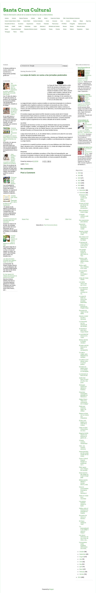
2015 (79, 185)
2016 (79, 183)
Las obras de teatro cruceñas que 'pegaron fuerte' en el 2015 (9, 260)
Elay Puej (88, 21)
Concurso (54, 21)
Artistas (33, 18)
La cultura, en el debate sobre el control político (83, 362)
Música (72, 26)
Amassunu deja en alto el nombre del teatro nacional (83, 198)
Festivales (46, 23)
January (81, 574)
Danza (74, 21)
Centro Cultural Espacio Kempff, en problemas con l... (83, 461)
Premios (58, 29)
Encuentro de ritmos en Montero (83, 517)
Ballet (39, 18)
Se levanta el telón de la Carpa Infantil (83, 330)
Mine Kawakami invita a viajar (83, 211)
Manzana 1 (42, 26)
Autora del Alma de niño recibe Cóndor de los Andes (84, 454)
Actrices (14, 18)
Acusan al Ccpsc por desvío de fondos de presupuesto (84, 206)
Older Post (68, 219)
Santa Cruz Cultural (27, 10)
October (81, 551)
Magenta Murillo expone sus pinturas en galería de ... (83, 435)
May (80, 564)
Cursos (68, 21)
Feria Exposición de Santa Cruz (84, 68)
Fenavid (38, 23)
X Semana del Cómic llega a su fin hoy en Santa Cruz (83, 245)
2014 (79, 188)
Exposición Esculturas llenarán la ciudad (82, 226)
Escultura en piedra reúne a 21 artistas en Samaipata (83, 369)
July (80, 559)
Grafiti (19, 26)
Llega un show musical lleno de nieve (83, 429)
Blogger (51, 589)
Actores (7, 18)
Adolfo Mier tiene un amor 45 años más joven (83, 380)
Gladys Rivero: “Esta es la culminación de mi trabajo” (83, 402)
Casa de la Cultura (55, 18)
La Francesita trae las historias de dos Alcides (83, 324)
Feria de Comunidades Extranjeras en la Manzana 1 (83, 490)
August (81, 556)
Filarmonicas (55, 23)
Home (47, 219)
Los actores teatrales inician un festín (82, 504)
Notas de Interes (81, 26)
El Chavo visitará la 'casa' (82, 522)
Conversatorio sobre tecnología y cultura (83, 273)
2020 (79, 173)
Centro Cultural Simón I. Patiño (12, 21)
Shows (64, 29)
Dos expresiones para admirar (84, 220)
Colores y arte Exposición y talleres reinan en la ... (84, 261)
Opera (6, 29)
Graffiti (13, 26)
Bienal (45, 18)
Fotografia (72, 23)
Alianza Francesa (23, 18)
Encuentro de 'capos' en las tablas (83, 312)
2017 (79, 180)
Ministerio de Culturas (54, 26)
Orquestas (43, 29)
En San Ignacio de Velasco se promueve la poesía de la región (10, 276)
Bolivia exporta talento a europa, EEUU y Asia (83, 482)
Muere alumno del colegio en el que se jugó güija (83, 475)
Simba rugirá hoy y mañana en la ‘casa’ (84, 267)
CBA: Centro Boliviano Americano (71, 18)
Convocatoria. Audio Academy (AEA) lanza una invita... (83, 545)
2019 (79, 175)
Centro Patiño (26, 21)
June (80, 561)
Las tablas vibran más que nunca (83, 283)
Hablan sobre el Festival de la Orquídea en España (83, 511)
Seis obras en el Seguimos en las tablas (83, 238)
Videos (21, 31)
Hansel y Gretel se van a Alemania (83, 317)
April (80, 566)
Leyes (35, 26)
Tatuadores (79, 29)
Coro (62, 21)
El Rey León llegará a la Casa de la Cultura (83, 423)
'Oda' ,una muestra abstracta (82, 447)
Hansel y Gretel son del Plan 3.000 (83, 233)
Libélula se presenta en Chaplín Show (83, 306)
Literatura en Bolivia (84, 94)
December (82, 190)
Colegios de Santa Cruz (85, 147)
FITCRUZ (64, 23)
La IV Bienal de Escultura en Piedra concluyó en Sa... (83, 290)
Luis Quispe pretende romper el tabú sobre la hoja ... (83, 252)
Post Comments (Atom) (50, 225)
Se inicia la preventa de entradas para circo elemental (10, 220)
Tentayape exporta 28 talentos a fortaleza (82, 387)
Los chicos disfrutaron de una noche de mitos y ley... (83, 538)
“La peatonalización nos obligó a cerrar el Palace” (84, 530)
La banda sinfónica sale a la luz (83, 216)
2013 (79, 577)
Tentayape (7, 31)
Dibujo (81, 21)
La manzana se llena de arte (83, 374)
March (81, 569)
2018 (79, 178)
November (82, 192)
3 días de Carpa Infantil (83, 278)
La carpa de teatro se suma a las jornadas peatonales (83, 299)
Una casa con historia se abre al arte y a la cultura (14, 111)
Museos (65, 26)
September (82, 554)
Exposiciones (30, 23)
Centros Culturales (38, 21)
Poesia (50, 29)
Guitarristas (27, 26)
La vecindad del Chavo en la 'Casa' (83, 336)
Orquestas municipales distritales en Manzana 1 (83, 394)
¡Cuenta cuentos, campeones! (83, 442)
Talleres (72, 29)
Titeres (15, 31)
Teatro (87, 29)
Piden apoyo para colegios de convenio (83, 469)
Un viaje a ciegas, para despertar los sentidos (83, 355)
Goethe (6, 26)
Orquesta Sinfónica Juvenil (30, 29)
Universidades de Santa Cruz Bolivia (83, 120)
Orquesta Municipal (16, 29)
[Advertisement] (48, 49)
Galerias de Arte (82, 23)
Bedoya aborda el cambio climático (83, 341)
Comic (47, 21)
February (82, 571)
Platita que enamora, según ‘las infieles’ (82, 409)
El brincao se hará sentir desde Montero (13, 180)
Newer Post (25, 219)
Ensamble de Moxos (10, 23)
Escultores (20, 23)
